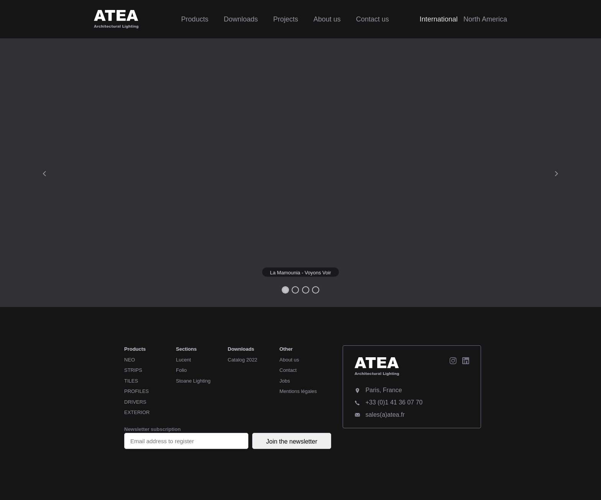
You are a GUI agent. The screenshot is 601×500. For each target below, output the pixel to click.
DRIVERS (135, 402)
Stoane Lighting (193, 381)
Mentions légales (298, 391)
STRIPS (133, 370)
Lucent (183, 360)
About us (327, 19)
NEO (129, 360)
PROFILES (136, 391)
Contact (288, 370)
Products (195, 19)
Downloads (241, 19)
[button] (45, 172)
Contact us (372, 19)
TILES (131, 381)
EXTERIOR (136, 412)
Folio (181, 370)
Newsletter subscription (186, 437)
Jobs (284, 381)
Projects (285, 19)
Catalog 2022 (242, 360)
